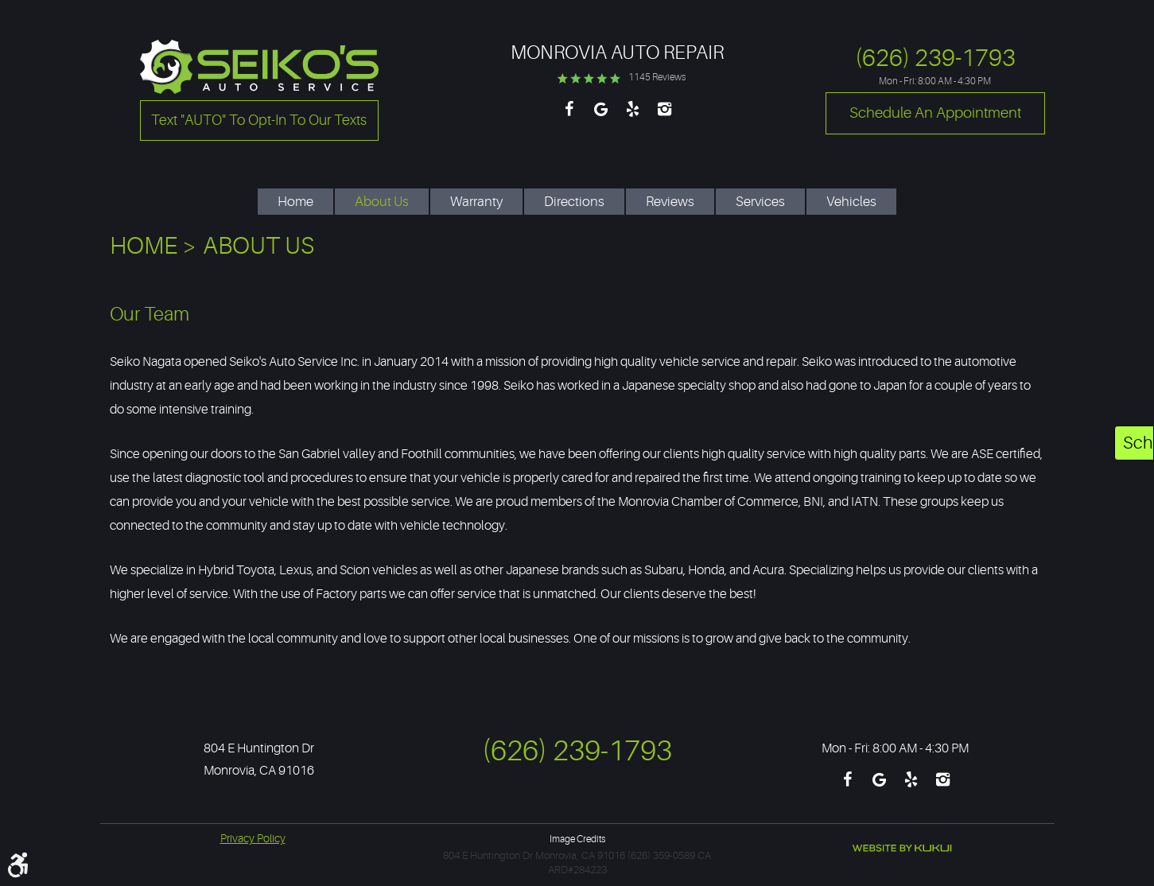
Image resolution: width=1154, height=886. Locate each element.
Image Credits (577, 839)
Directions (574, 201)
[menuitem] (295, 194)
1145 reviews (657, 77)
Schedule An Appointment (1138, 443)
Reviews (670, 201)
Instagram (665, 117)
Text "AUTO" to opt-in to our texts (259, 120)
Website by (902, 848)
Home (295, 201)
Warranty (476, 201)
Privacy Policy (253, 838)
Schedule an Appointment (935, 113)
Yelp (633, 117)
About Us (382, 201)
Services (760, 201)
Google (601, 117)
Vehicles (851, 201)
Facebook (569, 117)
